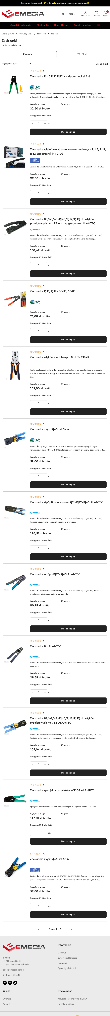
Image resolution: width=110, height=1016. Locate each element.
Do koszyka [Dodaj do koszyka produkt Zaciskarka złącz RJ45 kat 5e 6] (68, 484)
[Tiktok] (15, 983)
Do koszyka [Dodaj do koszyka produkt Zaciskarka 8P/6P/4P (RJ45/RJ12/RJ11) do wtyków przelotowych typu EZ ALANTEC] (68, 772)
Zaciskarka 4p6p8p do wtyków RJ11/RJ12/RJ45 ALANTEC (66, 502)
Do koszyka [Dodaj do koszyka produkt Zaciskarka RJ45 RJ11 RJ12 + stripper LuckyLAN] (68, 131)
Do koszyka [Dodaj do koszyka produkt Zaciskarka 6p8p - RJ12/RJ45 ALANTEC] (68, 628)
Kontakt (6, 1004)
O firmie (7, 998)
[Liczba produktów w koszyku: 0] (105, 14)
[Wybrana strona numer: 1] (54, 929)
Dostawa (62, 952)
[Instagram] (10, 983)
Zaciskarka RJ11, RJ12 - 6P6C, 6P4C (52, 291)
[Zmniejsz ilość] (32, 123)
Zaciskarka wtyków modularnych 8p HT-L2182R (59, 357)
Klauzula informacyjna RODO (72, 998)
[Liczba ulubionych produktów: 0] (96, 14)
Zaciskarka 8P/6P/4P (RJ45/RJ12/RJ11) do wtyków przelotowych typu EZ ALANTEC (62, 720)
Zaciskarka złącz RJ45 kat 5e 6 (49, 429)
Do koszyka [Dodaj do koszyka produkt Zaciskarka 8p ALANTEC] (68, 700)
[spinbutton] (38, 123)
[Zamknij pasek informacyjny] (107, 3)
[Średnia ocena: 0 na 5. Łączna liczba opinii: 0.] (37, 71)
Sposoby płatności (67, 968)
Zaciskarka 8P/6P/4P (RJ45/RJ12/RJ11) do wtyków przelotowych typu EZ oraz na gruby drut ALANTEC (62, 221)
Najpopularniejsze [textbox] (9, 63)
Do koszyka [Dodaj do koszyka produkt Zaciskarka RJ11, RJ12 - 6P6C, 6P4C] (68, 339)
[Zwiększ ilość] (45, 123)
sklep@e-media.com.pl (13, 969)
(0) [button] (44, 71)
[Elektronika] (44, 25)
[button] (22, 25)
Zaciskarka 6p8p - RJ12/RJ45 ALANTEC (55, 574)
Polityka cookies (66, 1004)
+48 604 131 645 (11, 975)
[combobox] (16, 63)
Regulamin (63, 963)
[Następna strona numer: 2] (70, 929)
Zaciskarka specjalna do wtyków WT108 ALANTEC (62, 790)
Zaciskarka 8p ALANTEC (45, 646)
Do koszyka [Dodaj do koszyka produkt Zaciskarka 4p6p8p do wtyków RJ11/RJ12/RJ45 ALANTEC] (68, 556)
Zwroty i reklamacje (67, 957)
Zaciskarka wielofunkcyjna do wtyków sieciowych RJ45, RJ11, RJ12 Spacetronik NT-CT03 (68, 151)
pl (64, 14)
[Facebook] (5, 983)
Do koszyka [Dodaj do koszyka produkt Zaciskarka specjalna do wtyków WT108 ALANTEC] (68, 841)
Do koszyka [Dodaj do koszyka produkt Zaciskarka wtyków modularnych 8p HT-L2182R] (68, 411)
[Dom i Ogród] (62, 25)
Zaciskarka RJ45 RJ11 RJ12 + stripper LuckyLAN (60, 76)
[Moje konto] (85, 14)
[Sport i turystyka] (84, 25)
